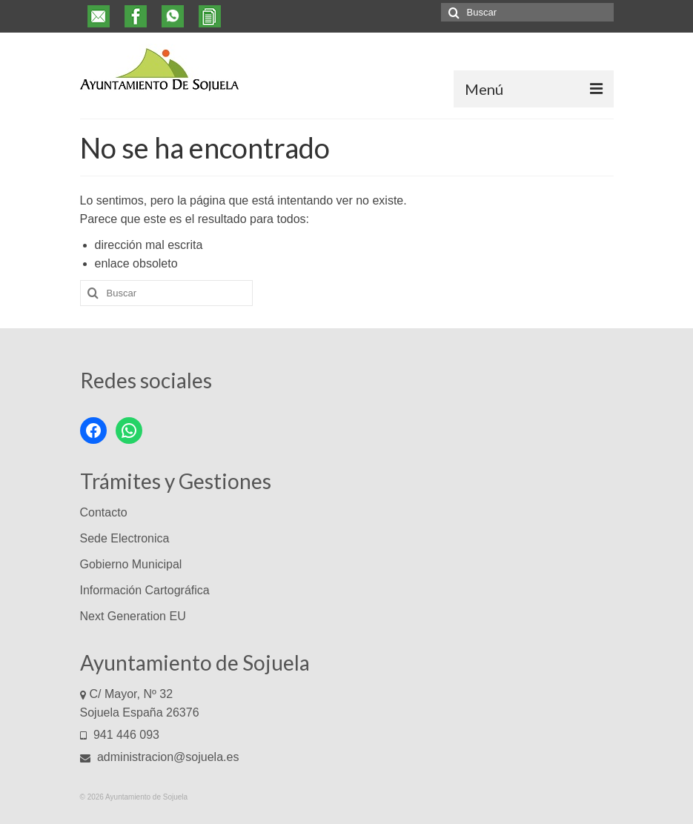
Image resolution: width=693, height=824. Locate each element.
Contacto (103, 512)
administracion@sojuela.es (159, 757)
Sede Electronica (125, 538)
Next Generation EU (133, 616)
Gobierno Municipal (131, 564)
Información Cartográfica (145, 590)
